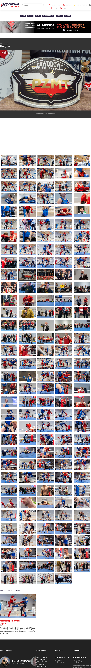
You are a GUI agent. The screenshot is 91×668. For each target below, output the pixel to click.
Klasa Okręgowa (48, 16)
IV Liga (30, 16)
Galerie (63, 8)
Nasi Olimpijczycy (81, 5)
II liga (23, 16)
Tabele (54, 8)
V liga (38, 16)
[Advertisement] (39, 135)
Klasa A (59, 16)
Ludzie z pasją (54, 5)
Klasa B (67, 16)
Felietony (66, 5)
